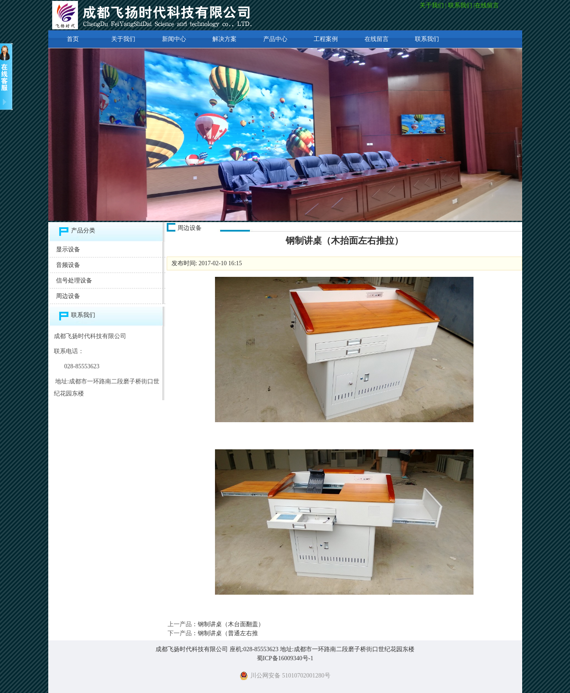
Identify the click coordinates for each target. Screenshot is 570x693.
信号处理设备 (74, 280)
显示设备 (68, 249)
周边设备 (68, 296)
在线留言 (488, 5)
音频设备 (68, 265)
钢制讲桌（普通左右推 (228, 633)
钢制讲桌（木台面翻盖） (231, 624)
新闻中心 (174, 39)
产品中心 (275, 39)
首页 (73, 39)
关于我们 (432, 5)
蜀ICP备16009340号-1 (285, 658)
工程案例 (326, 39)
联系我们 (460, 5)
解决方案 (224, 39)
